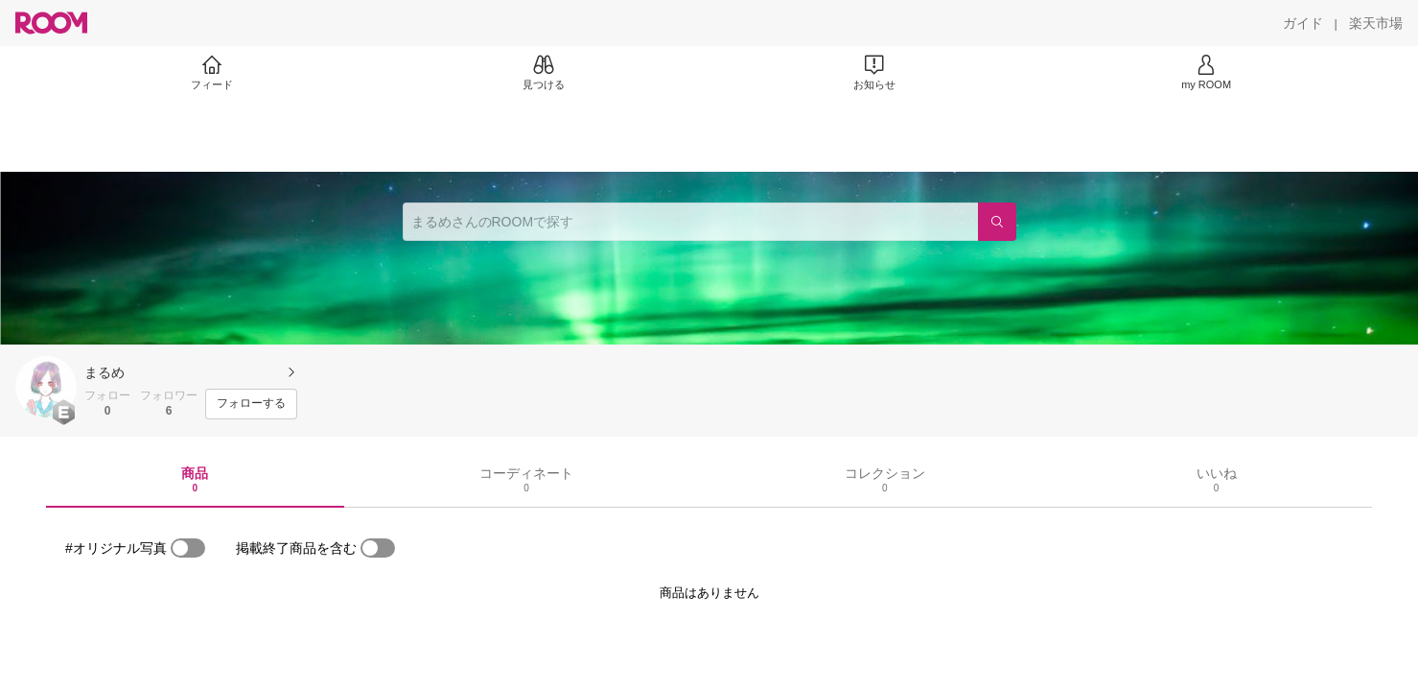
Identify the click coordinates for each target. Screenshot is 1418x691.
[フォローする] (251, 404)
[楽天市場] (1376, 23)
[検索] (997, 222)
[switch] (188, 548)
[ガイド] (1303, 23)
